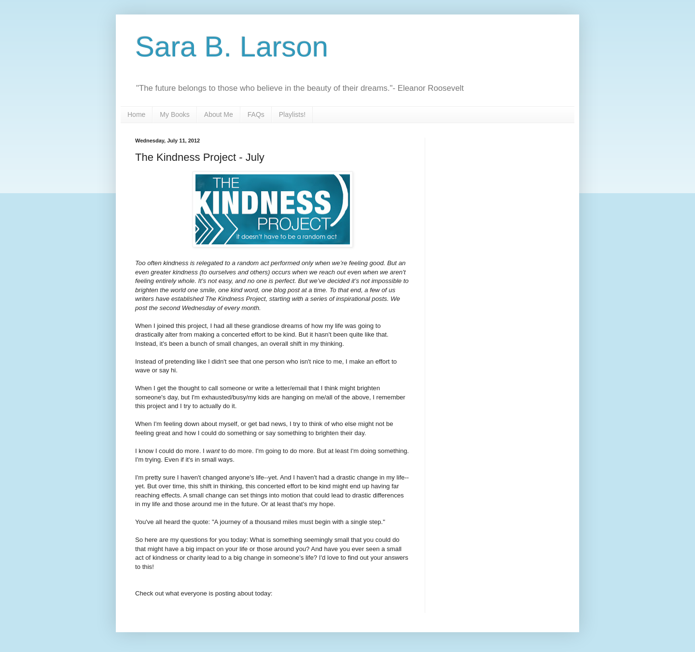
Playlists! (292, 114)
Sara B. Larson (231, 46)
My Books (174, 114)
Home (136, 114)
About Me (218, 114)
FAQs (256, 114)
